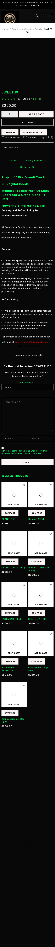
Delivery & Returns (35, 160)
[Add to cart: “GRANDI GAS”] (14, 504)
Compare (10, 132)
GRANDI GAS (8, 519)
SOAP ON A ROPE (37, 619)
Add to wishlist (33, 132)
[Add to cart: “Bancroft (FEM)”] (41, 504)
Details (13, 160)
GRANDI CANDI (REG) (13, 567)
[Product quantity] (9, 114)
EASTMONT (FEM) (11, 619)
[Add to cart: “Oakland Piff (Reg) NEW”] (41, 653)
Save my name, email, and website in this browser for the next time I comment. (24, 452)
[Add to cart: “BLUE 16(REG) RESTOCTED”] (14, 653)
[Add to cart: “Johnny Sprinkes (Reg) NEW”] (14, 704)
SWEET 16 (14, 147)
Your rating (26, 382)
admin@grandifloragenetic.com (32, 342)
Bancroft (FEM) (36, 519)
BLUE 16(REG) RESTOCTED (9, 669)
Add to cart (36, 114)
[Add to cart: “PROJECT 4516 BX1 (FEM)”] (41, 553)
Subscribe (44, 849)
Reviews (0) (27, 167)
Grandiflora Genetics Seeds (26, 29)
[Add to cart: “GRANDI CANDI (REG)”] (14, 553)
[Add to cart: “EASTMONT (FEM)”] (14, 604)
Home (5, 29)
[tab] (13, 160)
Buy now (27, 122)
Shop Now (34, 6)
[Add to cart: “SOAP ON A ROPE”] (41, 604)
